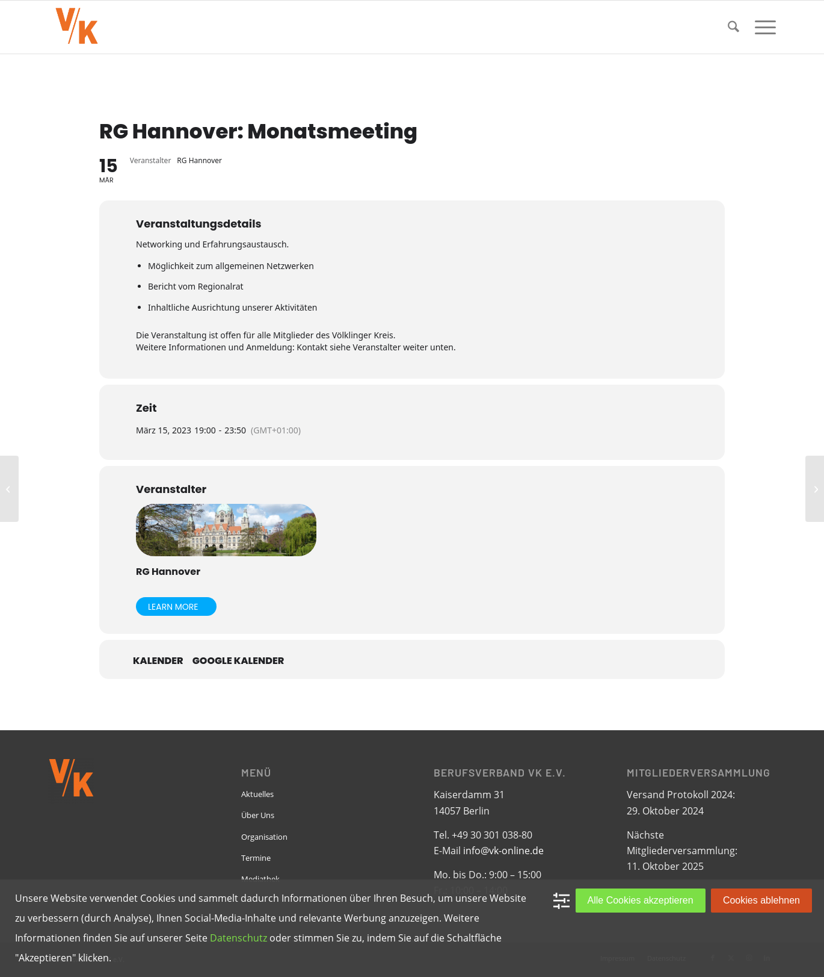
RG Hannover (168, 571)
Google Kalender (238, 661)
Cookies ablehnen (761, 900)
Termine (256, 857)
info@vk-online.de (503, 850)
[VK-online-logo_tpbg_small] (76, 27)
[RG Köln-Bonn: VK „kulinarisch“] (814, 489)
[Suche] (733, 27)
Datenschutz (238, 937)
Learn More (173, 607)
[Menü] (761, 27)
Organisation (264, 836)
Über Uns (257, 815)
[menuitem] (733, 27)
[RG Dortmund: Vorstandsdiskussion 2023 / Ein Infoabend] (9, 489)
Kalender (158, 661)
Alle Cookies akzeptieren (640, 900)
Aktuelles (257, 794)
